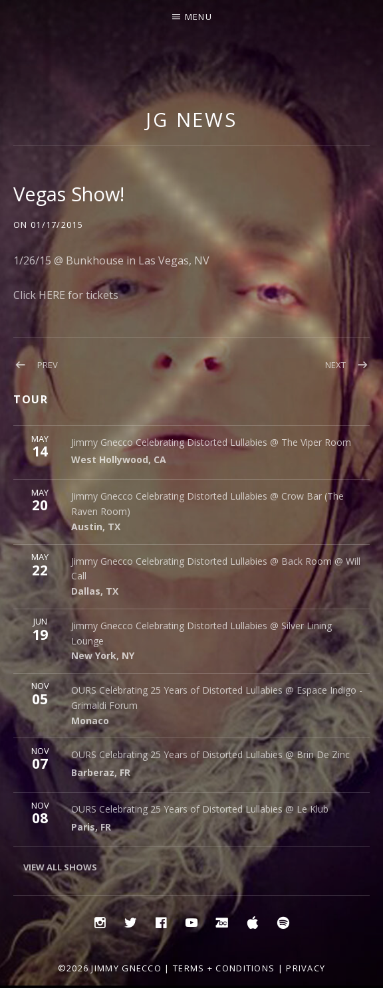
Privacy (305, 968)
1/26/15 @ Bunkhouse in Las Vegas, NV (111, 260)
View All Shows (60, 867)
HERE (52, 295)
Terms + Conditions (224, 968)
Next (335, 365)
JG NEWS (191, 119)
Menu (198, 17)
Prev (47, 365)
